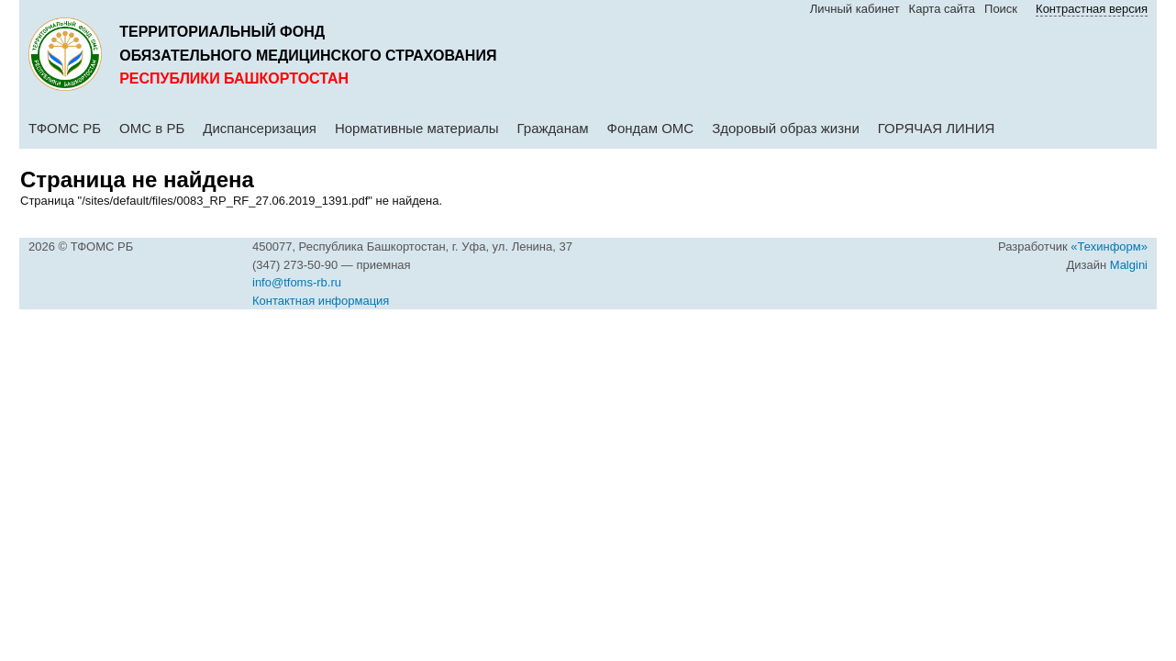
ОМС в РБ (151, 128)
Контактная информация (320, 301)
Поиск (1000, 9)
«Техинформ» (1109, 246)
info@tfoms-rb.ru (296, 282)
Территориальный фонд (222, 31)
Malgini (1129, 265)
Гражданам (553, 128)
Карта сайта (942, 9)
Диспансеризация (259, 128)
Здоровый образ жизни (786, 128)
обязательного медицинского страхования (307, 55)
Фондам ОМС (650, 128)
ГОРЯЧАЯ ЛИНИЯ (936, 128)
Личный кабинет (855, 9)
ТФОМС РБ (64, 128)
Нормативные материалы (417, 128)
